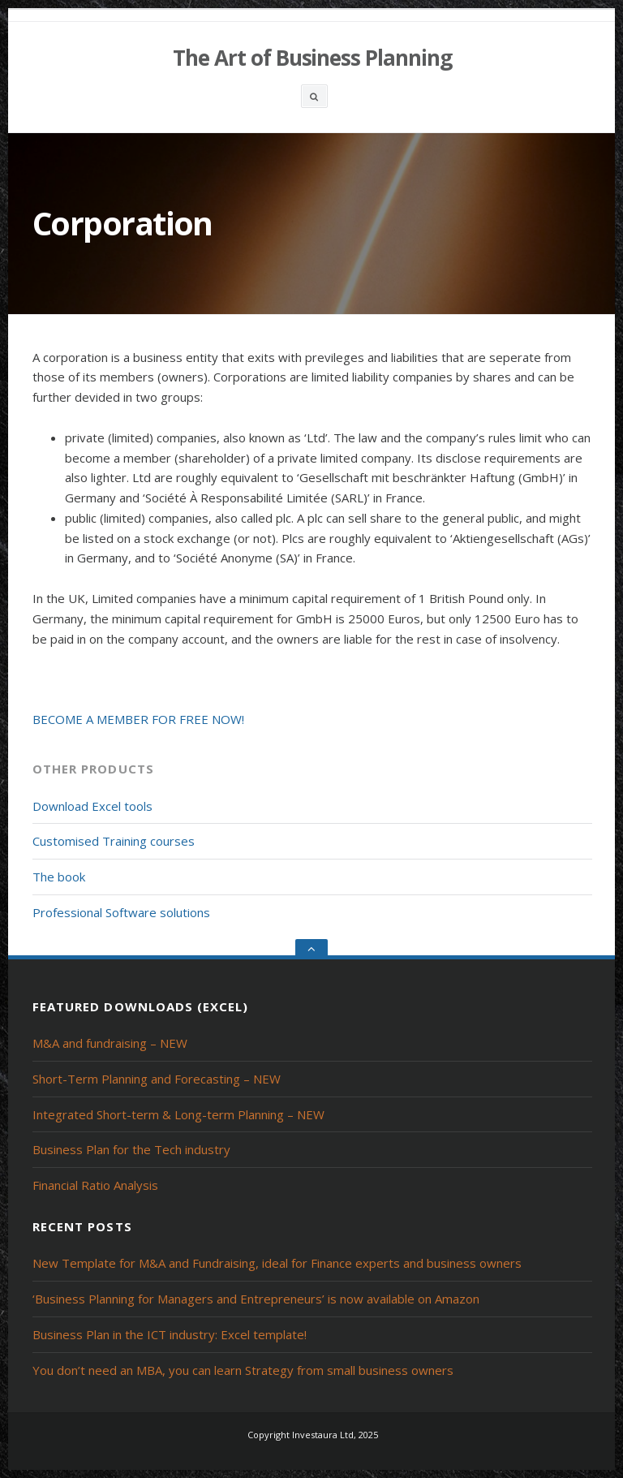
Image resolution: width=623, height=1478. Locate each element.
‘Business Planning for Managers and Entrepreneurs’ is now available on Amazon (255, 1299)
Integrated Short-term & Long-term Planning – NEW (178, 1114)
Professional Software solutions (121, 912)
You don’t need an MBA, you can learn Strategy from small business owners (242, 1370)
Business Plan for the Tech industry (131, 1149)
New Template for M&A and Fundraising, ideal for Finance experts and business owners (277, 1263)
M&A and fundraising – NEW (109, 1043)
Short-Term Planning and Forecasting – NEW (156, 1079)
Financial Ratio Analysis (95, 1185)
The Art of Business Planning (312, 57)
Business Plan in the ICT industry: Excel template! (169, 1334)
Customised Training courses (113, 841)
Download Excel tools (92, 806)
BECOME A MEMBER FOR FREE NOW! (138, 719)
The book (58, 876)
